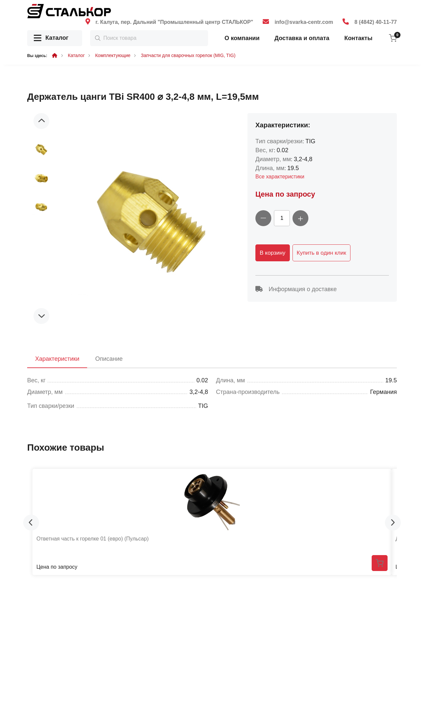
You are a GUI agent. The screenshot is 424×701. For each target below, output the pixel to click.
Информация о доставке (296, 289)
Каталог (51, 38)
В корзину (273, 253)
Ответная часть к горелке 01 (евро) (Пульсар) (92, 539)
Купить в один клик (321, 253)
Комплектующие (113, 55)
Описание (109, 358)
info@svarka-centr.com (304, 22)
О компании (242, 38)
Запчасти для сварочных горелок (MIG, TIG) (188, 55)
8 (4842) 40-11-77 (375, 22)
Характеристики (57, 358)
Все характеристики (279, 176)
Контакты (358, 38)
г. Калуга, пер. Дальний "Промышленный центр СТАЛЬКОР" (174, 22)
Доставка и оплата (301, 38)
